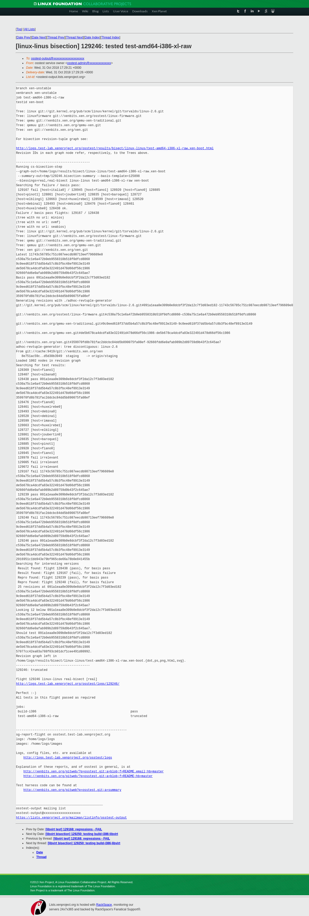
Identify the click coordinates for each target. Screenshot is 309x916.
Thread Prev (55, 37)
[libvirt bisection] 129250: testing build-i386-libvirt (82, 834)
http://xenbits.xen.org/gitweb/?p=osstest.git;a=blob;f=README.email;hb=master (93, 771)
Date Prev (23, 37)
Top (19, 29)
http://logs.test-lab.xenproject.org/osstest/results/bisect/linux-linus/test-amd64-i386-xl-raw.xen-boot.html (114, 148)
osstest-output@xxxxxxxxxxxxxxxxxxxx (57, 58)
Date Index (92, 37)
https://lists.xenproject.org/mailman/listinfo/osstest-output (71, 817)
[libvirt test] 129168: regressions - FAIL (74, 829)
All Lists (29, 29)
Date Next (39, 37)
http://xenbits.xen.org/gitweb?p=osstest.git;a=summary (72, 790)
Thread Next (74, 37)
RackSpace (104, 905)
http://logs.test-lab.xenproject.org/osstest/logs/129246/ (67, 684)
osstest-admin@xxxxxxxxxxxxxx (89, 63)
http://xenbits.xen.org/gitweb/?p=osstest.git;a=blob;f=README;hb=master (88, 776)
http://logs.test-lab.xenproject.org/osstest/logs (67, 757)
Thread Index (110, 37)
